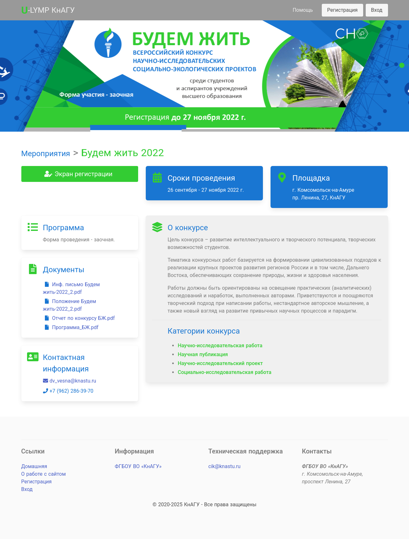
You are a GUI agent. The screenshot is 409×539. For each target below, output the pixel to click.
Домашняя (34, 466)
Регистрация (342, 10)
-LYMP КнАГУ (48, 10)
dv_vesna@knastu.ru (69, 381)
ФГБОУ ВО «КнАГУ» (138, 466)
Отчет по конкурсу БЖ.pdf (79, 318)
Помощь (303, 10)
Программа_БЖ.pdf (71, 327)
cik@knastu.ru (224, 466)
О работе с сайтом (43, 474)
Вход (377, 10)
